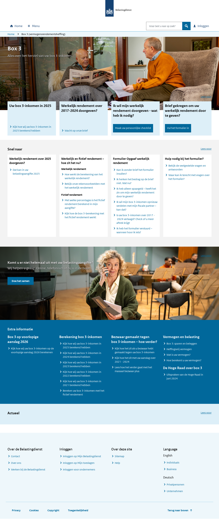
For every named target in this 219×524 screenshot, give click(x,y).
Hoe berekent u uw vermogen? (184, 363)
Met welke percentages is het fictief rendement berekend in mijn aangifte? (85, 206)
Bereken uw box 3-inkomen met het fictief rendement (83, 395)
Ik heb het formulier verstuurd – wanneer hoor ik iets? (134, 233)
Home (10, 34)
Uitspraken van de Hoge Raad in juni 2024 (185, 380)
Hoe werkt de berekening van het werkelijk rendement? (84, 179)
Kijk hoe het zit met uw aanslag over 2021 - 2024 (135, 362)
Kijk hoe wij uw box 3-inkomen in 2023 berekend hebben (82, 367)
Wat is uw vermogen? (179, 357)
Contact (15, 459)
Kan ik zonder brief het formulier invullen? (135, 174)
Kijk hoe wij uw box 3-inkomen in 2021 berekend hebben (82, 386)
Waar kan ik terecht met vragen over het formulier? (189, 180)
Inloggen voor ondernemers (79, 472)
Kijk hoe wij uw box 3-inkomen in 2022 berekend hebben (82, 376)
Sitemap (119, 459)
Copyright (53, 513)
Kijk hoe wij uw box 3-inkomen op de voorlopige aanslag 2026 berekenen (32, 353)
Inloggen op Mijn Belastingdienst (82, 459)
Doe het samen (20, 284)
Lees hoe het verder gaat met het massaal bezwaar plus (133, 372)
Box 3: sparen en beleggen (182, 346)
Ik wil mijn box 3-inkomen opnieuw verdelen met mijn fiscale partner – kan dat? (136, 208)
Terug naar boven (178, 513)
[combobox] (160, 26)
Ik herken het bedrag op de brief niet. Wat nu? (134, 184)
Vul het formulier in (178, 128)
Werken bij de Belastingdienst (28, 472)
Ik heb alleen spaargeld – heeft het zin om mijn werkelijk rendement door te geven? (136, 195)
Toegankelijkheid (78, 513)
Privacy (16, 513)
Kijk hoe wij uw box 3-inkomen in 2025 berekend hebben (32, 128)
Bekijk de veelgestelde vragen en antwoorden (187, 170)
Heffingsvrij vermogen (179, 352)
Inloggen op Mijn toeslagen (79, 465)
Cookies (34, 513)
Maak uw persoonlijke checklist (133, 128)
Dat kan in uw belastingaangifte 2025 (26, 174)
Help (117, 465)
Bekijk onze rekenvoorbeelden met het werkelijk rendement (85, 188)
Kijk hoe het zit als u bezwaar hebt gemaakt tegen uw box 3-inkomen (134, 353)
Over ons (16, 465)
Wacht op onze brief (76, 130)
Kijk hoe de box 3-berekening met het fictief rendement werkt (84, 218)
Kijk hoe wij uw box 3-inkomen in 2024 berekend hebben (82, 357)
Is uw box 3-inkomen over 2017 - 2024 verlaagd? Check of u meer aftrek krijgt (135, 221)
